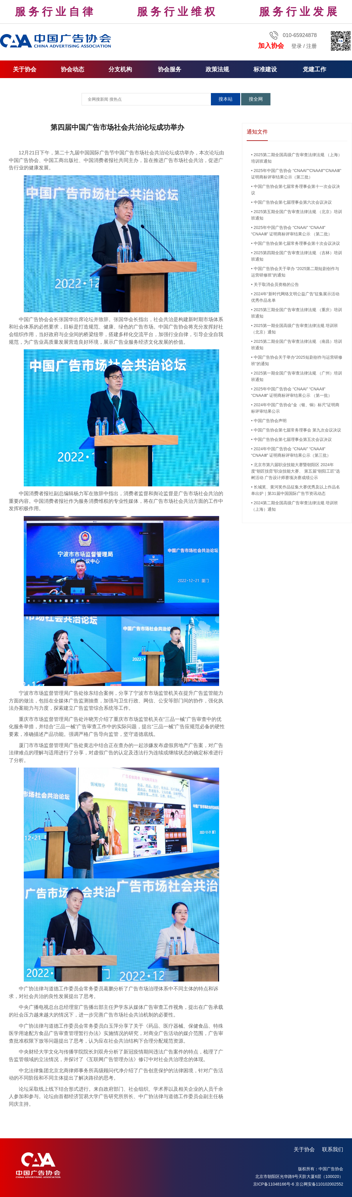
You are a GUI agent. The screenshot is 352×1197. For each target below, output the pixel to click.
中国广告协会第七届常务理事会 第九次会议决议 (297, 430)
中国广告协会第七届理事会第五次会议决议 (293, 439)
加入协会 (271, 45)
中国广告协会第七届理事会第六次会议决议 (293, 202)
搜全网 (256, 99)
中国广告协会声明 (270, 420)
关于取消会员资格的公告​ (276, 284)
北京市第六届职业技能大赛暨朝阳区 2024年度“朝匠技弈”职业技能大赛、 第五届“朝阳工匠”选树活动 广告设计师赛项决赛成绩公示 (295, 471)
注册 (311, 46)
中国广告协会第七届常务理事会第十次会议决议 (297, 243)
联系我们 (332, 1149)
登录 (296, 46)
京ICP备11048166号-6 (273, 1184)
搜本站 (226, 99)
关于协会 (304, 1149)
